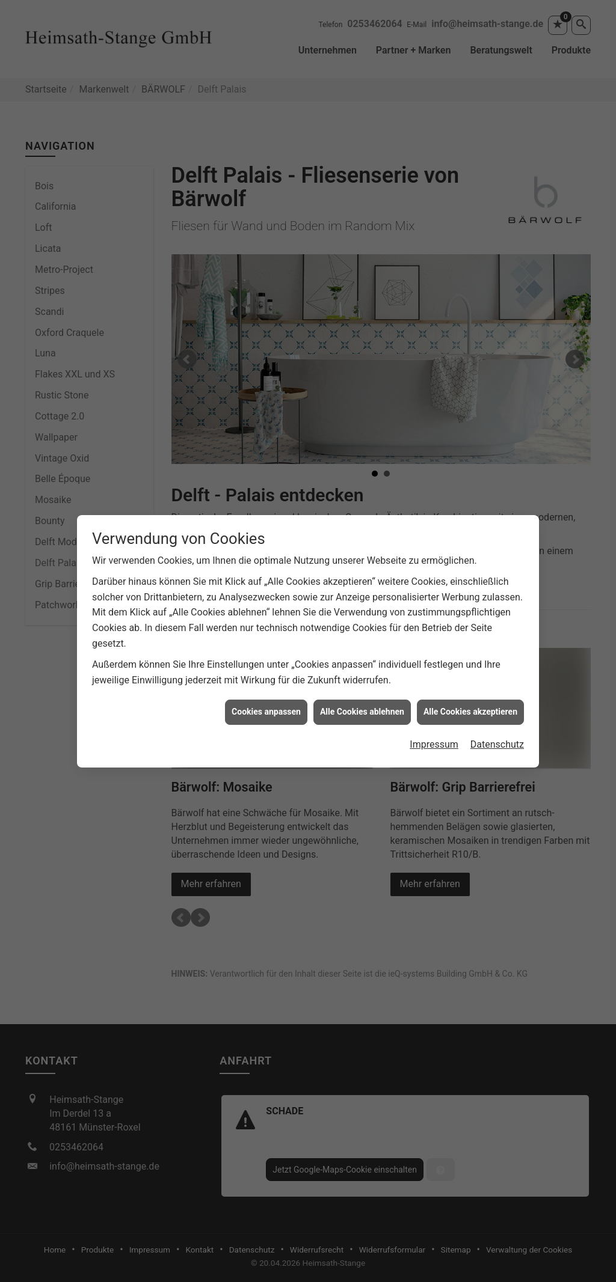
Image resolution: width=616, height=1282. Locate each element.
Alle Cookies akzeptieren (470, 701)
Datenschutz (497, 733)
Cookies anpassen (266, 701)
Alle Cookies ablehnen (362, 701)
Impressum (434, 733)
